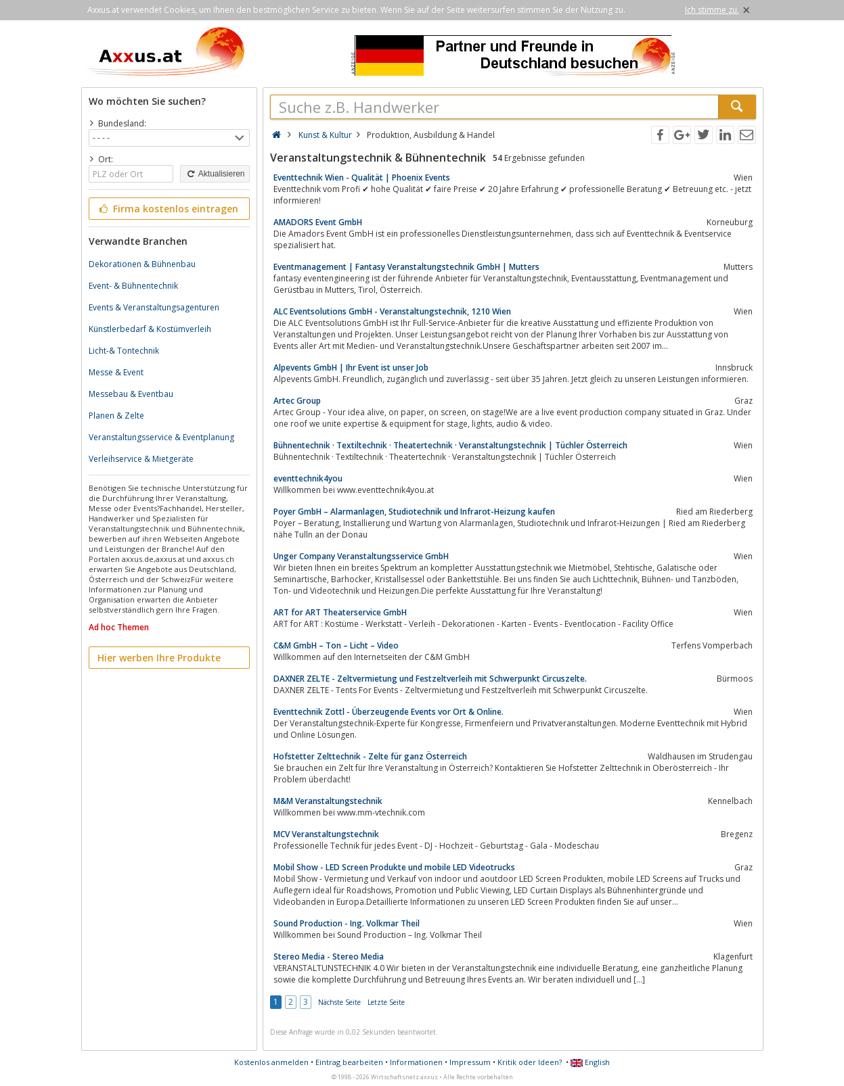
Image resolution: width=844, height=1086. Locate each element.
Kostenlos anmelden (271, 1062)
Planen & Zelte (116, 415)
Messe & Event (116, 372)
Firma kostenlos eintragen (168, 208)
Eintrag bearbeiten (349, 1062)
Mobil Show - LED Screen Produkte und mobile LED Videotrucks (394, 867)
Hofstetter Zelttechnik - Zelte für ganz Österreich (370, 756)
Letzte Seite (386, 1002)
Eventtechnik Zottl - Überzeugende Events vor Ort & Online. (388, 711)
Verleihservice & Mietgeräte (141, 459)
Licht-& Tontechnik (124, 350)
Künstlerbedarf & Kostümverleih (150, 329)
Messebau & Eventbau (131, 394)
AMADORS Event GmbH (317, 222)
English (590, 1062)
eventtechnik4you (307, 478)
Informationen (416, 1062)
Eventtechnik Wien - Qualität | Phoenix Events (361, 177)
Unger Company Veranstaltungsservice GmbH (361, 556)
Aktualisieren (214, 174)
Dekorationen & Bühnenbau (142, 264)
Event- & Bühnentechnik (133, 285)
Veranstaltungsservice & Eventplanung (161, 437)
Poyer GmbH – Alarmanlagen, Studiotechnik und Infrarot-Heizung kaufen (414, 511)
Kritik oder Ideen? (529, 1062)
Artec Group (297, 400)
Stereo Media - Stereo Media (328, 956)
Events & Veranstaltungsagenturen (154, 307)
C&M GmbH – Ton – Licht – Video (336, 645)
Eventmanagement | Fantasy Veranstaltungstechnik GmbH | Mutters (406, 267)
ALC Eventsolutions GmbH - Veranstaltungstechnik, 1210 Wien (392, 311)
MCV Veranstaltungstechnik (326, 834)
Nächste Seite (339, 1002)
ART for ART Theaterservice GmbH (340, 612)
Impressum (470, 1062)
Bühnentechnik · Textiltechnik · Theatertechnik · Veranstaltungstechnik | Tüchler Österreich (450, 445)
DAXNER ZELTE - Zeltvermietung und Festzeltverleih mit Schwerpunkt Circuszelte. (430, 678)
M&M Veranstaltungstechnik (327, 801)
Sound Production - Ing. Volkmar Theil (346, 923)
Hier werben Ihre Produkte (159, 657)
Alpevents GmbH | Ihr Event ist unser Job (350, 367)
